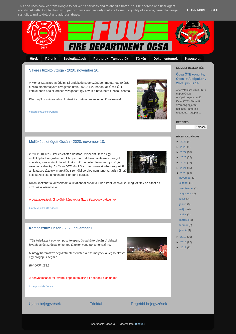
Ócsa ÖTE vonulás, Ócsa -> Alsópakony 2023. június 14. (191, 79)
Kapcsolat (192, 58)
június (183, 204)
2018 (183, 242)
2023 (183, 157)
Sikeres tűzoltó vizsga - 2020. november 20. (64, 70)
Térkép (141, 58)
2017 (183, 247)
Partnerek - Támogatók (110, 58)
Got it (214, 10)
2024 (183, 152)
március (184, 219)
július (182, 198)
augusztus (185, 193)
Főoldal (96, 304)
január (183, 230)
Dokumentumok (165, 58)
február (184, 225)
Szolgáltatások (75, 58)
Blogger (139, 323)
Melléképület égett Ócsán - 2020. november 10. (67, 142)
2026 (183, 141)
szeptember (186, 188)
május (183, 209)
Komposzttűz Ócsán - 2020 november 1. (61, 228)
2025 (183, 146)
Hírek (34, 58)
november (185, 177)
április (183, 214)
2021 (183, 167)
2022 (183, 162)
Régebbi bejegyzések (149, 304)
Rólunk (50, 58)
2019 (183, 236)
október (184, 182)
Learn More (196, 10)
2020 (183, 173)
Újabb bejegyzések (45, 304)
